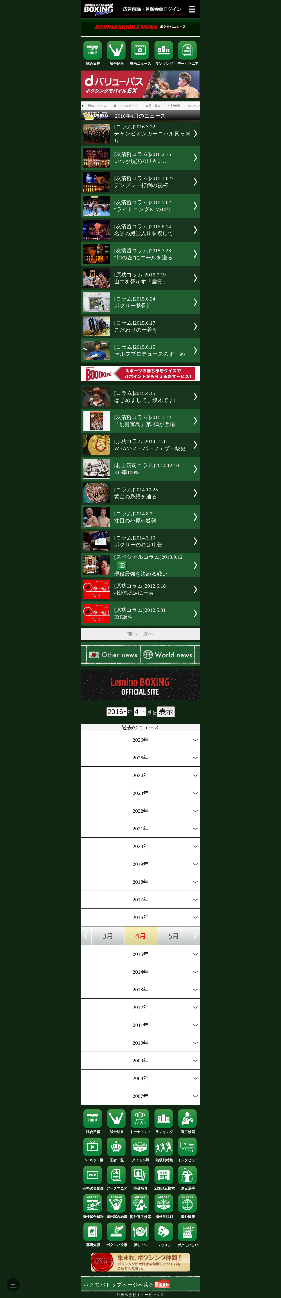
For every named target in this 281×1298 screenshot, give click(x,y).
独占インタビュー (125, 106)
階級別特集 (164, 1158)
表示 (166, 712)
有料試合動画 (93, 1186)
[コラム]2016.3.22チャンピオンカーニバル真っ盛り (152, 133)
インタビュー (188, 1158)
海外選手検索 (140, 1215)
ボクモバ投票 (117, 1243)
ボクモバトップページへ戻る (126, 1285)
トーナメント (140, 1130)
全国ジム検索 (164, 1186)
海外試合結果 (117, 1214)
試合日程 (93, 61)
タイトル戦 (140, 1158)
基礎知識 (93, 1243)
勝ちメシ (140, 1243)
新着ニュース (97, 106)
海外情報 (188, 1214)
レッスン (164, 1243)
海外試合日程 (93, 1214)
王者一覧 (117, 1158)
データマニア (188, 61)
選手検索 (188, 1130)
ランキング (164, 61)
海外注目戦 (164, 1214)
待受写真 (140, 1186)
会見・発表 (153, 106)
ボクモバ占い (188, 1243)
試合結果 (117, 61)
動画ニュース (140, 61)
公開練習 (174, 106)
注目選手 (188, 1186)
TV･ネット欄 (93, 1158)
